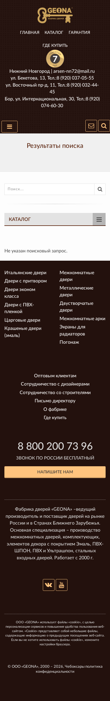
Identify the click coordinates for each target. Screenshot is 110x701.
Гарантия (79, 33)
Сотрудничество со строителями (55, 392)
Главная (29, 33)
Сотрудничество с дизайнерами (55, 384)
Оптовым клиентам (55, 375)
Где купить (55, 46)
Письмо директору (55, 401)
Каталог (54, 33)
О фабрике (55, 409)
